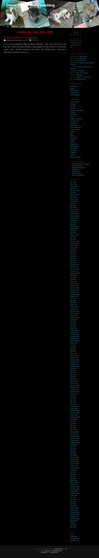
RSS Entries (44, 552)
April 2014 (73, 302)
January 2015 (74, 286)
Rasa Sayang (74, 146)
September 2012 (74, 341)
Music (72, 133)
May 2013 (73, 324)
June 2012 (73, 347)
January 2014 (74, 309)
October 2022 (74, 201)
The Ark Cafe (75, 171)
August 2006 (73, 495)
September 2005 (74, 518)
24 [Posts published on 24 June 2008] (73, 45)
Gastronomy (73, 123)
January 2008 (74, 459)
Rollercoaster (74, 86)
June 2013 (73, 322)
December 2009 (74, 410)
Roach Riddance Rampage (20, 37)
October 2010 (74, 389)
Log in (72, 534)
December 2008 (74, 436)
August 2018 (73, 247)
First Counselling (74, 95)
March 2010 (73, 404)
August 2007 (73, 470)
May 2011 (73, 374)
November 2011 (74, 362)
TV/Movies (73, 152)
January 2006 (74, 510)
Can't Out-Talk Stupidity (76, 110)
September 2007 (74, 468)
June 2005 (73, 525)
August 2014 (73, 296)
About (23, 26)
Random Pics (74, 144)
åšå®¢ (72, 66)
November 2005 (74, 514)
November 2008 (74, 438)
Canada (72, 77)
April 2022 (73, 205)
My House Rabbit (77, 165)
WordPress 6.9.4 (58, 548)
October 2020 (74, 226)
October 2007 (74, 465)
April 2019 (73, 239)
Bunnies (15, 26)
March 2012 (73, 353)
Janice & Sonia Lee (81, 60)
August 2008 (73, 444)
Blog (7, 26)
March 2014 (73, 305)
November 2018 (74, 243)
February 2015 (74, 283)
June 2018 (73, 250)
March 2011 (73, 379)
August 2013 (73, 319)
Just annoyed (74, 90)
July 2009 (73, 421)
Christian (72, 112)
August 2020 (73, 228)
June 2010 (73, 398)
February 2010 (74, 406)
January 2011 (74, 383)
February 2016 (74, 264)
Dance (72, 116)
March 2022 (73, 207)
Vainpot (72, 155)
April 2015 (73, 279)
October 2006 (74, 491)
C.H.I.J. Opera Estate (81, 56)
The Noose (73, 150)
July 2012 (73, 345)
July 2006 (73, 497)
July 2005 (73, 523)
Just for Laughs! (74, 129)
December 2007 (74, 461)
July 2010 (73, 396)
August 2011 (73, 368)
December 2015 (74, 269)
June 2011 (73, 372)
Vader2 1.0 (47, 550)
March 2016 (73, 262)
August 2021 (73, 220)
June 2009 (73, 423)
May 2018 (73, 252)
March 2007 (73, 480)
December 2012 (74, 334)
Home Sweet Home (75, 127)
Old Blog (72, 140)
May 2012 (73, 349)
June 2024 (73, 192)
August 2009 (73, 419)
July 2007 (73, 472)
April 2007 (73, 478)
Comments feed (74, 538)
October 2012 (74, 338)
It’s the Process (74, 92)
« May (73, 49)
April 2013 (73, 326)
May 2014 (73, 300)
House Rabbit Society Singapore (81, 164)
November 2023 (74, 195)
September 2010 (74, 391)
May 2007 (73, 476)
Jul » (78, 49)
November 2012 (74, 336)
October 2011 (74, 364)
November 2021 (74, 216)
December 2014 (74, 288)
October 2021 (74, 218)
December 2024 (74, 190)
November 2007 (74, 463)
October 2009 (74, 415)
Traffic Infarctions (76, 173)
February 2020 (74, 235)
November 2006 (74, 489)
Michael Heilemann (57, 550)
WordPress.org (74, 540)
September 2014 (74, 294)
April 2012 (73, 351)
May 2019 (73, 237)
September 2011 (74, 366)
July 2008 (73, 446)
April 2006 (73, 504)
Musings (25, 40)
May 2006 (73, 501)
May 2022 (73, 203)
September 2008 (74, 442)
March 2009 (73, 429)
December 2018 (74, 241)
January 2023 (74, 199)
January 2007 (74, 485)
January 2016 (74, 266)
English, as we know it (76, 119)
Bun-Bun (72, 106)
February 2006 (74, 508)
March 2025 (73, 188)
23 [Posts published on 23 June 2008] (71, 45)
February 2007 (74, 482)
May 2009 (73, 425)
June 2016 (73, 256)
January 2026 (74, 186)
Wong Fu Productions (78, 175)
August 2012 (73, 343)
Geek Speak (73, 125)
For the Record (74, 121)
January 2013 (74, 332)
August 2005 (73, 521)
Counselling (73, 114)
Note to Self (73, 138)
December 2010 (74, 385)
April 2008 (73, 453)
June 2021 (73, 222)
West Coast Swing (75, 157)
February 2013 (74, 330)
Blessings (73, 104)
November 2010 (74, 387)
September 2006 (74, 493)
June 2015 (73, 277)
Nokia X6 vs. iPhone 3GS (84, 77)
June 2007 (73, 474)
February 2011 (74, 381)
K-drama (72, 131)
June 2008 (73, 449)
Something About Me (80, 79)
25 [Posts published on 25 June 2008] (74, 45)
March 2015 (73, 281)
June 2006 (73, 499)
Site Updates (73, 148)
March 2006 (73, 506)
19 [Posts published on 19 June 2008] (76, 43)
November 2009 (74, 413)
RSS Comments (54, 552)
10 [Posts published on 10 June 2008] (73, 41)
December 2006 (74, 487)
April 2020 (73, 233)
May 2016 (73, 258)
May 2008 (73, 451)
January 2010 (74, 408)
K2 (66, 548)
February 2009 (74, 432)
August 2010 (73, 393)
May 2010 (73, 400)
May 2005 (73, 527)
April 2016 (73, 260)
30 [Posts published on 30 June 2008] (71, 47)
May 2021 (73, 224)
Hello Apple (81, 70)
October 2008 (74, 440)
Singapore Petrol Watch (78, 167)
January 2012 (74, 358)
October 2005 (74, 516)
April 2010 (73, 402)
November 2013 (74, 313)
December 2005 (74, 512)
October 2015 (74, 271)
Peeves (72, 142)
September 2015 (74, 273)
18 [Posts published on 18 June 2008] (74, 43)
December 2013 (74, 311)
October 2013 (74, 315)
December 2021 (74, 214)
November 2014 (74, 290)
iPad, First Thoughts (82, 73)
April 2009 (73, 427)
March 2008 (73, 455)
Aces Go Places (74, 102)
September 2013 (74, 317)
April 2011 (73, 377)
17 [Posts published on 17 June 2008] (73, 43)
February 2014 (74, 307)
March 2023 (73, 197)
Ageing (72, 88)
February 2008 (74, 457)
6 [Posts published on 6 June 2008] (77, 39)
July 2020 (73, 230)
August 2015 (73, 275)
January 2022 (74, 211)
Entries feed (73, 536)
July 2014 (73, 298)
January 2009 (74, 434)
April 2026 (73, 182)
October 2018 (74, 245)
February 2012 (74, 355)
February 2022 (74, 209)
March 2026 (73, 184)
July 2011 (73, 370)
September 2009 (74, 417)
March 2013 (73, 328)
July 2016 (73, 254)
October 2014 (74, 292)
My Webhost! (75, 169)
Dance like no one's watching (30, 5)
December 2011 (74, 360)
